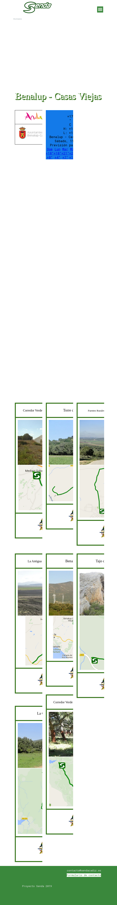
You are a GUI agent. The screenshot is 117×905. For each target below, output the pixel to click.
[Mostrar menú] (100, 9)
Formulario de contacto (84, 875)
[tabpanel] (27, 127)
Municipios (17, 19)
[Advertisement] (43, 188)
